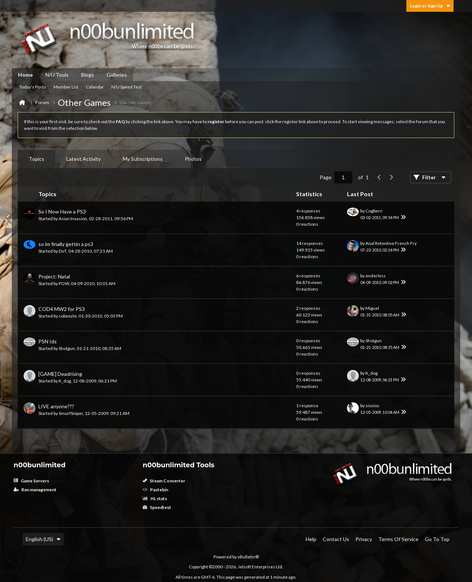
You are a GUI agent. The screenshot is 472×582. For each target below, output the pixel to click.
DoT (62, 251)
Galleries (117, 75)
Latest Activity (83, 159)
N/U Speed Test (126, 87)
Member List (66, 87)
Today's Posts (32, 87)
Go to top (437, 539)
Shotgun (67, 348)
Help (311, 539)
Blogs (87, 75)
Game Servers (31, 481)
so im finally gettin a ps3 (65, 244)
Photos (193, 159)
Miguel (372, 308)
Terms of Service (398, 539)
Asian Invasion (73, 218)
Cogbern (373, 211)
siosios (372, 405)
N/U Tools (57, 75)
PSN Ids (47, 341)
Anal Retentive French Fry (391, 243)
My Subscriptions (143, 159)
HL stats (155, 498)
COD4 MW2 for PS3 (61, 309)
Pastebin (155, 489)
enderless (375, 275)
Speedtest (157, 507)
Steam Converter (164, 481)
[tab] (36, 159)
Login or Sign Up (430, 5)
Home (25, 75)
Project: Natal (54, 276)
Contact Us (336, 539)
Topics (36, 159)
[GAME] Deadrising (60, 374)
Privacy (363, 539)
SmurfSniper (71, 413)
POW (64, 283)
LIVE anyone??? (56, 406)
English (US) (43, 539)
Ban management (35, 489)
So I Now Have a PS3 (62, 211)
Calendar (95, 87)
